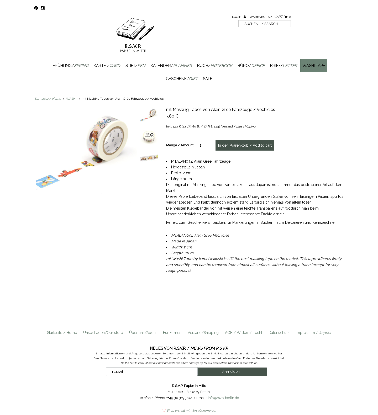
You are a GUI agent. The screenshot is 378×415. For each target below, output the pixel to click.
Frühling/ (70, 65)
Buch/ (214, 65)
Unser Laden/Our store (103, 333)
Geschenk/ (182, 78)
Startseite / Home (62, 333)
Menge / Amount (179, 145)
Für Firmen (172, 333)
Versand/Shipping (203, 333)
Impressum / (313, 333)
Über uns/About (143, 333)
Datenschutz (279, 333)
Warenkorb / (270, 17)
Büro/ (251, 65)
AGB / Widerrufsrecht (243, 333)
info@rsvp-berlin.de (223, 398)
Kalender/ (171, 65)
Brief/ (283, 65)
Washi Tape (313, 65)
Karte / (107, 65)
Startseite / (48, 98)
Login (239, 17)
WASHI (71, 98)
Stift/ (135, 65)
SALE (207, 78)
